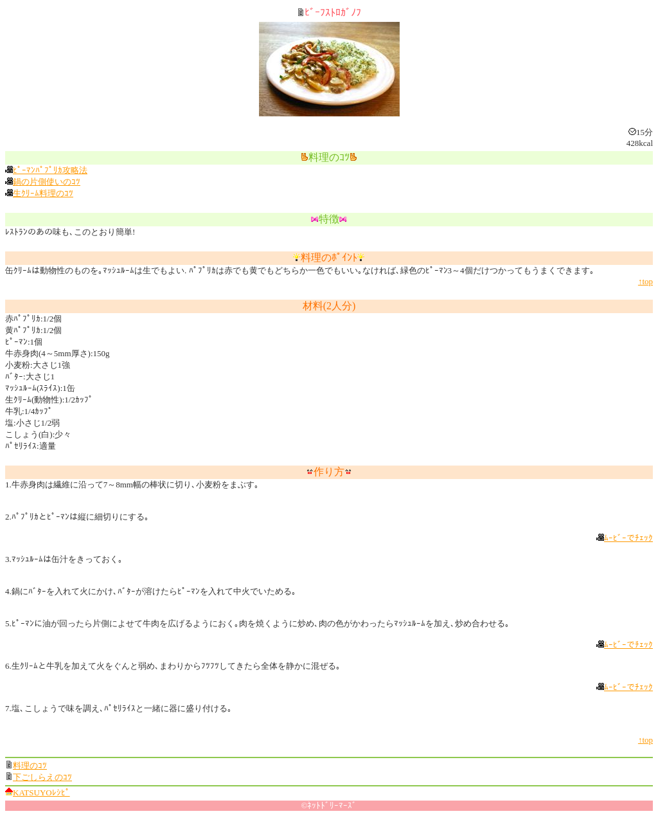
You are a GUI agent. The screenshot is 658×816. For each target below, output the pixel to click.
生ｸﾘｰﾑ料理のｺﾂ (43, 193)
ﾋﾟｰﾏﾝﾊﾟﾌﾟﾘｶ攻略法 (50, 170)
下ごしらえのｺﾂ (42, 777)
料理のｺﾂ (30, 765)
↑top (645, 281)
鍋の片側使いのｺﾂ (46, 181)
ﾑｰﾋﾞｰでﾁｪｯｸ (628, 538)
